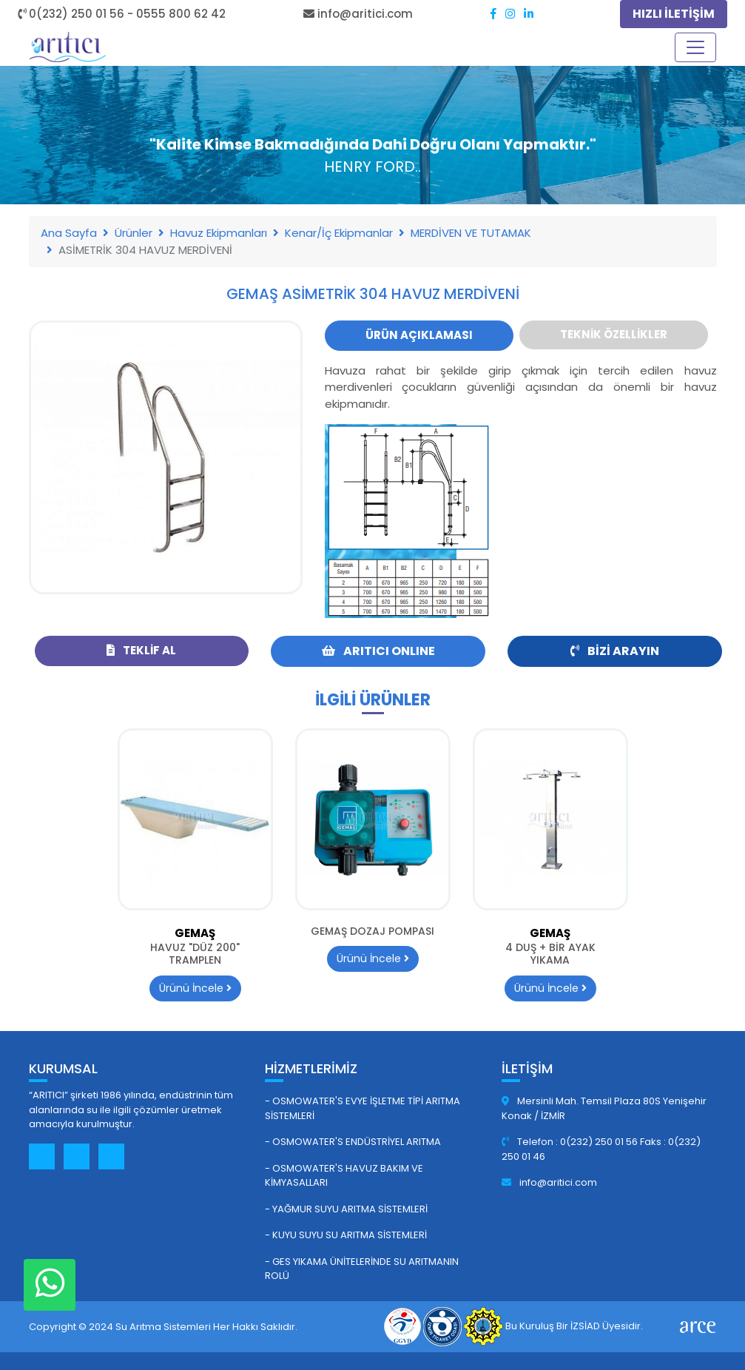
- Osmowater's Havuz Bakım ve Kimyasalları (344, 1175)
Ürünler (133, 233)
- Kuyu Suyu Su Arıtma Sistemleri (346, 1235)
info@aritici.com (549, 1182)
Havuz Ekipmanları (218, 233)
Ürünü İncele (195, 988)
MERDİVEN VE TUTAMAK (471, 233)
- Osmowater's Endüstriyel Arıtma (353, 1142)
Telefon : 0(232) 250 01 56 (571, 1142)
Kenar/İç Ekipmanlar (339, 233)
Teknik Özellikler (613, 334)
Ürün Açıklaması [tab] (419, 335)
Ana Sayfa (69, 233)
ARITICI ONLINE (378, 650)
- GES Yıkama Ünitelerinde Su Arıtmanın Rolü (362, 1269)
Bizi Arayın (614, 650)
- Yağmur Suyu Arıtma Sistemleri (346, 1209)
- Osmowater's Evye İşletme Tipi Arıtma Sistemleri (362, 1108)
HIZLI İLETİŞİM (674, 13)
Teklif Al (141, 650)
